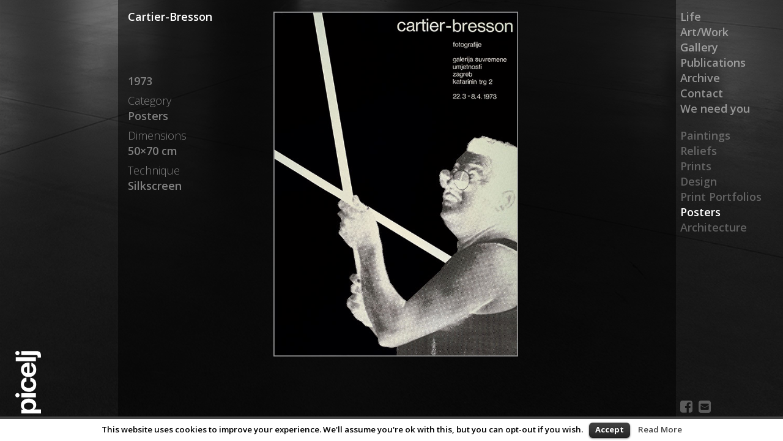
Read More (660, 429)
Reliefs (698, 150)
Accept (609, 429)
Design (698, 181)
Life (690, 16)
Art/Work (704, 31)
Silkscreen (155, 185)
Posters (700, 212)
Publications (713, 62)
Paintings (705, 135)
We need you (715, 108)
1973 (140, 81)
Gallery (699, 47)
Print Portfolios (721, 196)
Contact (701, 93)
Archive (700, 77)
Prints (695, 166)
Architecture (713, 227)
